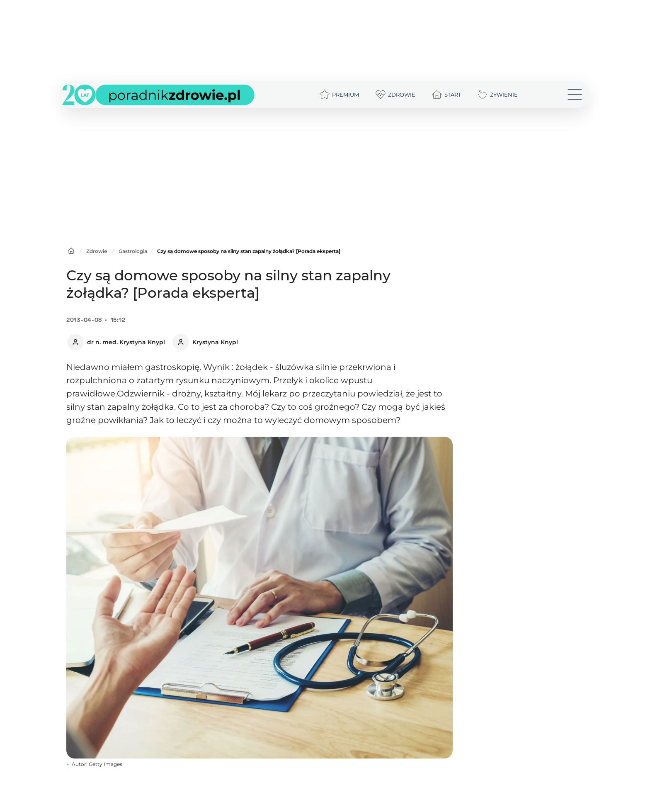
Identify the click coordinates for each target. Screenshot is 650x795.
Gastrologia (133, 251)
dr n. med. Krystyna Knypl (126, 342)
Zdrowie (96, 251)
